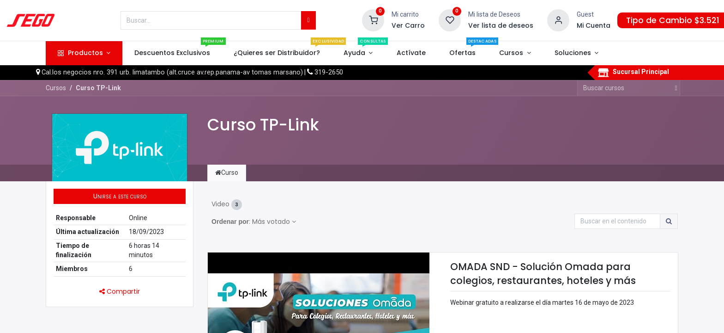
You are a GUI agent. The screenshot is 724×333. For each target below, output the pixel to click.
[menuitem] (172, 53)
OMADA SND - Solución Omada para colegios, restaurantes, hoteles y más (543, 273)
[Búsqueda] (308, 20)
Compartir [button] (119, 291)
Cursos (56, 88)
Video (226, 204)
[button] (120, 196)
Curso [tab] (226, 172)
